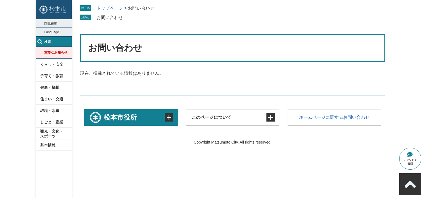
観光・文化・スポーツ (51, 133)
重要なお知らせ (55, 52)
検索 (47, 42)
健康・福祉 (49, 87)
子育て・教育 (51, 76)
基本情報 (48, 145)
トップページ (110, 8)
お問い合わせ (110, 17)
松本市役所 (120, 117)
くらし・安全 (51, 64)
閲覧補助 (50, 23)
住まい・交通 (51, 99)
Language (51, 32)
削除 (126, 17)
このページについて (211, 117)
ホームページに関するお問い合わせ (334, 117)
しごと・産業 (51, 122)
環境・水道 (49, 110)
